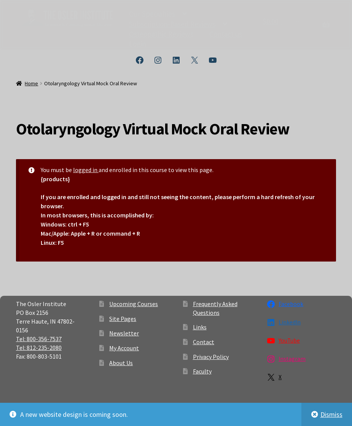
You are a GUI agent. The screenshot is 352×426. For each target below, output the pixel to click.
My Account (124, 348)
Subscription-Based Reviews (172, 23)
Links (200, 327)
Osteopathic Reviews (161, 33)
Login (137, 43)
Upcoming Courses (133, 304)
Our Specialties (152, 13)
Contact (203, 342)
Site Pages (122, 318)
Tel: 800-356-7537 (39, 339)
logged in (86, 170)
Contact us (225, 33)
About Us (121, 363)
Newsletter (124, 333)
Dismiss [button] (331, 414)
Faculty (202, 371)
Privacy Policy (211, 357)
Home (31, 83)
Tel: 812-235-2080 (39, 347)
